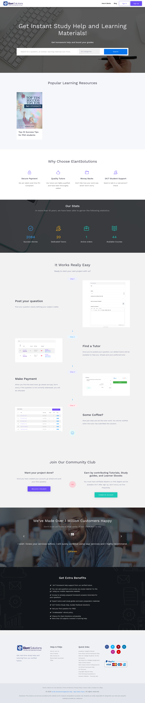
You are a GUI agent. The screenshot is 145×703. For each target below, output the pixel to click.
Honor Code (87, 687)
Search (115, 52)
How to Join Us (54, 651)
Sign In (124, 3)
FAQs (51, 660)
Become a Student (39, 489)
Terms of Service (68, 687)
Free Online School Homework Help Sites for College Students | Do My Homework (89, 656)
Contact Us (95, 687)
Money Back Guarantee (57, 658)
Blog (115, 3)
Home (44, 687)
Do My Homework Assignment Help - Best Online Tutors (68, 691)
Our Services (82, 669)
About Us (50, 687)
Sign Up (136, 3)
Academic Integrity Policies (86, 651)
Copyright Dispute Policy (86, 671)
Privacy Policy (78, 687)
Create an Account (106, 495)
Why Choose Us (54, 655)
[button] (23, 536)
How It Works (106, 3)
